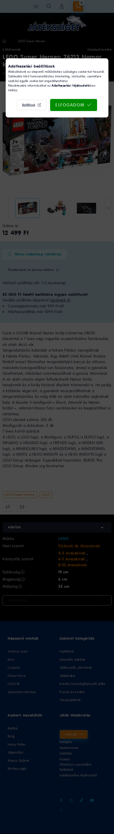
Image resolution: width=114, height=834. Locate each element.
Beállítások (28, 105)
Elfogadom (70, 104)
